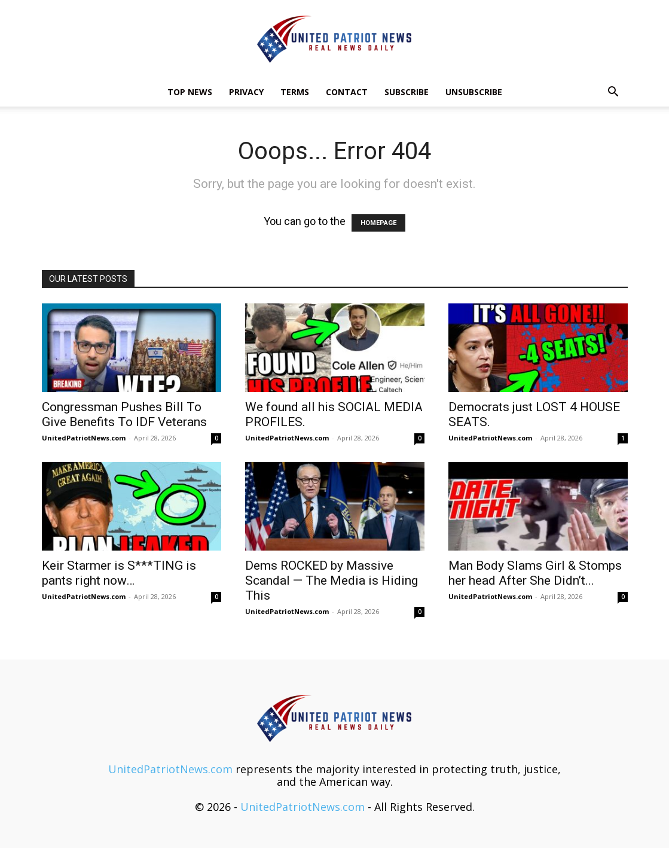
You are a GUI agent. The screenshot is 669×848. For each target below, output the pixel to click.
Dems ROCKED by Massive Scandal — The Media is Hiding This (331, 580)
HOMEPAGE (378, 223)
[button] (613, 92)
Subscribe (406, 92)
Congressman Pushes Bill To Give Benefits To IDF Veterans (124, 414)
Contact (347, 92)
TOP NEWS (189, 92)
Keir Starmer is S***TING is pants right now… (119, 573)
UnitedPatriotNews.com (84, 437)
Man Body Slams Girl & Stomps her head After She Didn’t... (535, 573)
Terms (294, 92)
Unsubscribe (473, 92)
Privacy (246, 92)
